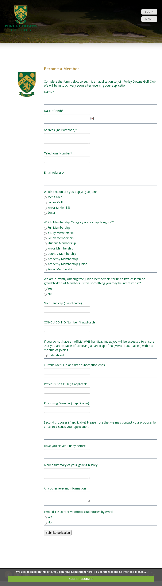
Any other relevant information (65, 488)
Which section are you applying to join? (70, 192)
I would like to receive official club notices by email (78, 512)
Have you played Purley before (65, 446)
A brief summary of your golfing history (70, 465)
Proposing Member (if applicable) (66, 403)
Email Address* (54, 172)
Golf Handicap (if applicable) (63, 303)
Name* (49, 92)
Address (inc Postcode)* (60, 130)
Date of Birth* (53, 111)
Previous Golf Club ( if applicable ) (66, 384)
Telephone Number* (58, 153)
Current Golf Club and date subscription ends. (74, 365)
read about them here (78, 571)
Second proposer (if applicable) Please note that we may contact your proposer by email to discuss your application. (100, 424)
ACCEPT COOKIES (81, 579)
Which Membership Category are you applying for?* (79, 222)
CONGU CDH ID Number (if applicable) (70, 322)
